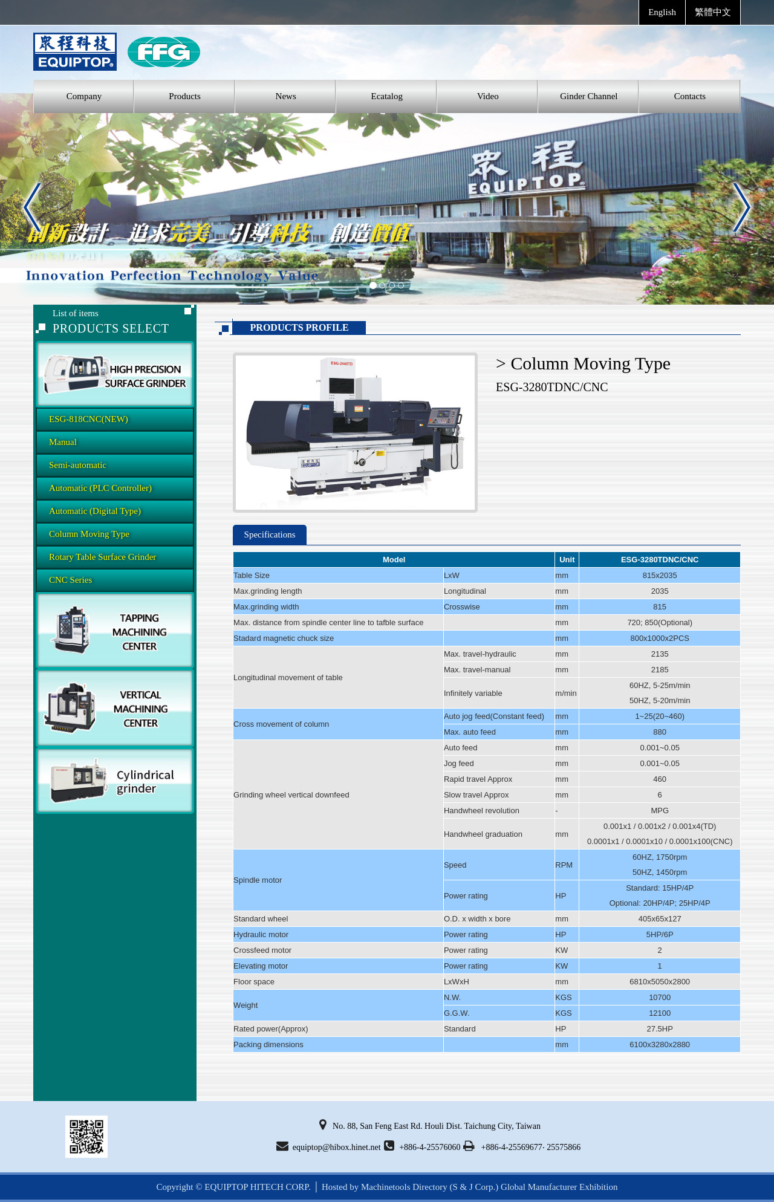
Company (84, 96)
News (286, 96)
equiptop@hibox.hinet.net (328, 1146)
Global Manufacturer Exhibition (559, 1187)
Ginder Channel (588, 96)
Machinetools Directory (404, 1187)
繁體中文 (713, 12)
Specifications (270, 534)
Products (185, 96)
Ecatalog (386, 96)
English (662, 12)
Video (488, 96)
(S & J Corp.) (473, 1187)
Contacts (690, 96)
